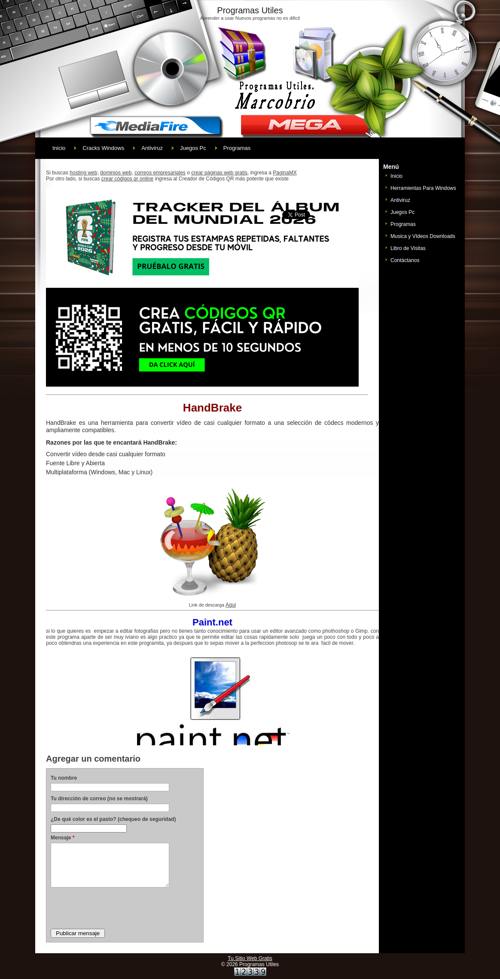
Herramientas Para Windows (423, 188)
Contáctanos (404, 260)
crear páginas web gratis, (220, 173)
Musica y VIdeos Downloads (422, 236)
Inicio (58, 148)
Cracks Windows (103, 148)
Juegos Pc (193, 148)
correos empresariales (160, 173)
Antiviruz (152, 148)
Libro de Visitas (408, 248)
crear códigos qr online (127, 179)
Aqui (231, 605)
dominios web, (116, 173)
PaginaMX (284, 173)
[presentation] (116, 907)
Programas (237, 148)
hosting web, (84, 173)
